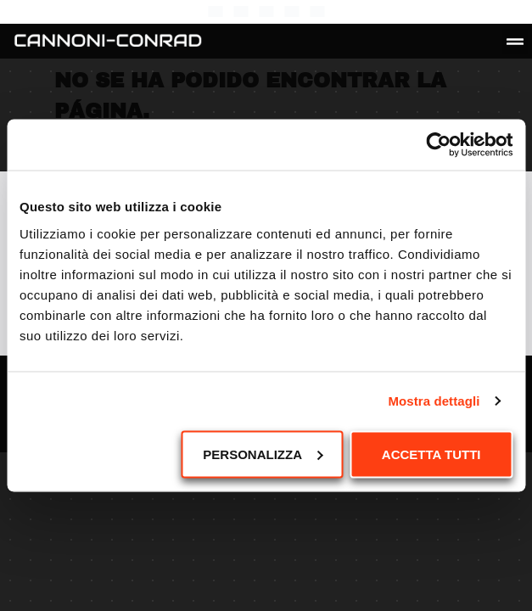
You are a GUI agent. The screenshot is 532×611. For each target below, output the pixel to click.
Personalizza (262, 453)
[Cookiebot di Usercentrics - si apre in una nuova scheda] (438, 145)
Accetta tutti (431, 453)
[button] (515, 41)
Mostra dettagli (433, 401)
